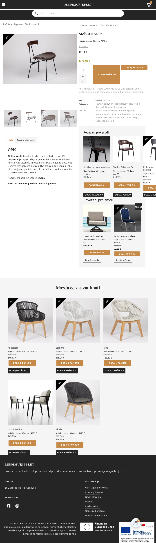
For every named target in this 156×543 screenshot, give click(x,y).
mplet (139, 114)
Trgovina (18, 24)
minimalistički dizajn (106, 114)
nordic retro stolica (106, 117)
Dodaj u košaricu (107, 74)
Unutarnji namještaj (115, 107)
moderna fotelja (126, 114)
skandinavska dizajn (127, 117)
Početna (7, 24)
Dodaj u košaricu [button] (94, 194)
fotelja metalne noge (107, 110)
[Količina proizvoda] (83, 69)
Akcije (105, 103)
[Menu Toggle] (3, 4)
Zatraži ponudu (123, 194)
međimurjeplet (126, 110)
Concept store (116, 103)
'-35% (98, 103)
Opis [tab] (11, 140)
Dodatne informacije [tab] (25, 140)
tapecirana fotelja (105, 120)
